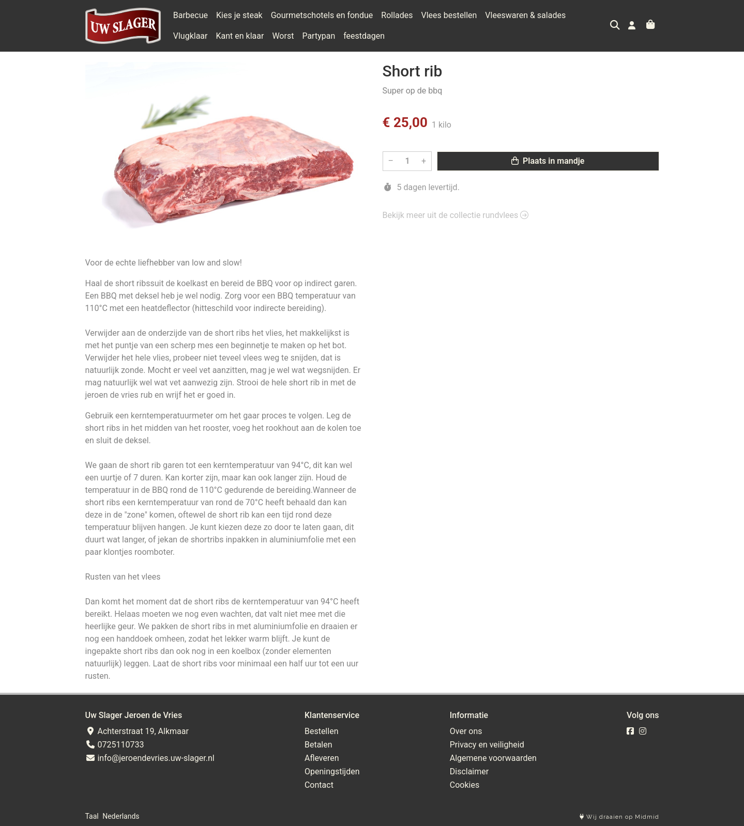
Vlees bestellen (449, 15)
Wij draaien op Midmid (619, 817)
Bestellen (322, 731)
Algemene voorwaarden (493, 758)
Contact (319, 785)
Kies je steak (239, 15)
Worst (240, 36)
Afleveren (322, 758)
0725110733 (114, 745)
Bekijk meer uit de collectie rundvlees (456, 215)
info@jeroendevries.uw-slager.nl (150, 758)
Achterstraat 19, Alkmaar (137, 731)
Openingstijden (332, 771)
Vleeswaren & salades (525, 15)
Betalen (318, 745)
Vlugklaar (591, 15)
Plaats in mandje (547, 161)
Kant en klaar (197, 36)
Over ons (466, 731)
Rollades (397, 15)
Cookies (464, 785)
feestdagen (321, 36)
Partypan (276, 36)
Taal (92, 816)
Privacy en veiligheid (487, 745)
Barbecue (190, 15)
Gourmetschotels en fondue (322, 15)
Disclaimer (469, 771)
